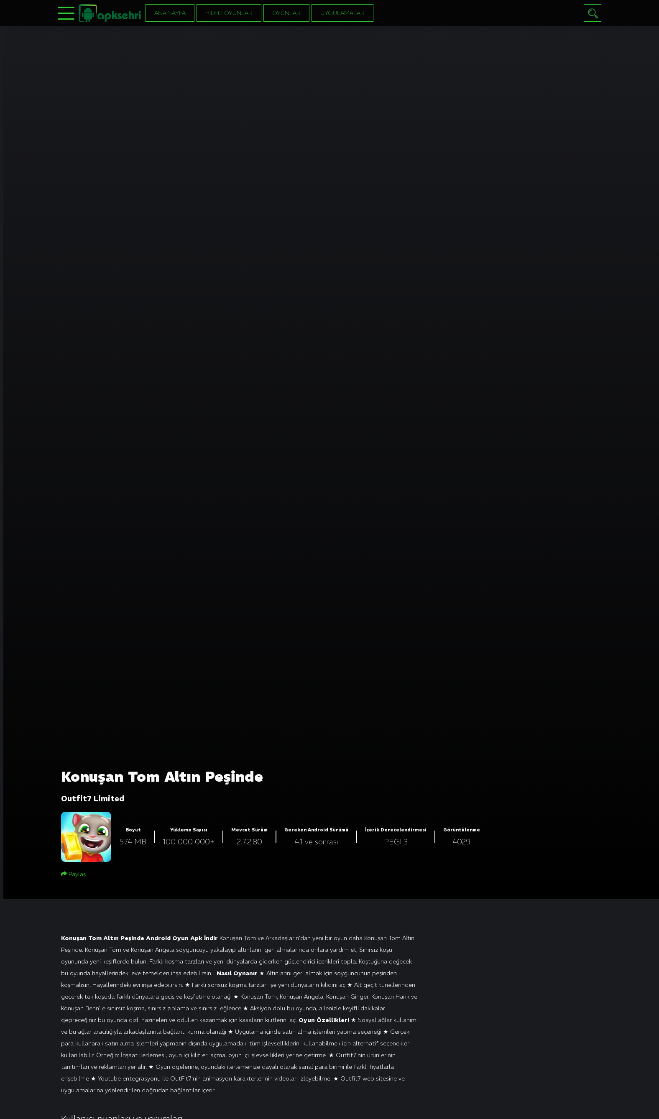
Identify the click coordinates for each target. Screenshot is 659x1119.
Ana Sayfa (170, 13)
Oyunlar (286, 13)
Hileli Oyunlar (229, 13)
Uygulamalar (342, 13)
